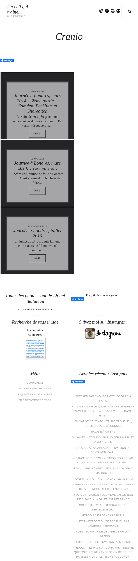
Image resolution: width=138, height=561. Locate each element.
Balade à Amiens (103, 363)
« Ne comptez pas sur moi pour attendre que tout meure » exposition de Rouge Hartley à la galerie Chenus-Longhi (103, 480)
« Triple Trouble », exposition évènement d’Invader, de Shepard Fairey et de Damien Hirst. (103, 343)
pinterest (66, 539)
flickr (77, 539)
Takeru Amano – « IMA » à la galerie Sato (103, 409)
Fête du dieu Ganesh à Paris (103, 444)
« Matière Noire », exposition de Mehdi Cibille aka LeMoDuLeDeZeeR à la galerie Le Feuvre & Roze (103, 495)
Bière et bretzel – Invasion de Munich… (103, 470)
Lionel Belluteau (41, 550)
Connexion (35, 315)
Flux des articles (35, 321)
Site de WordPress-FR (35, 332)
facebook (61, 539)
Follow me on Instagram (122, 532)
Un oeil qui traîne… (17, 9)
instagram (72, 539)
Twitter (55, 539)
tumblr (83, 539)
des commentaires (35, 326)
